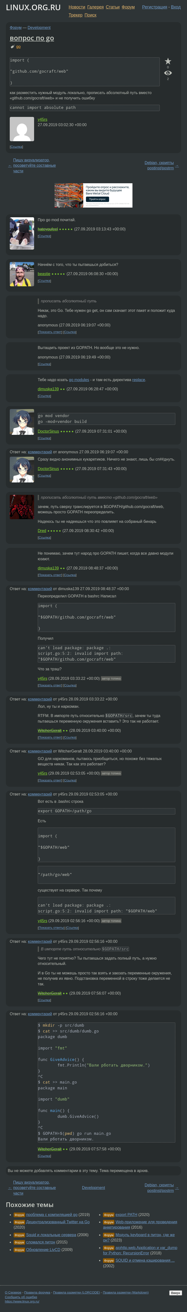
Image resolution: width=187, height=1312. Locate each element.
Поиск (90, 15)
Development (39, 28)
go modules (79, 380)
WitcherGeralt (50, 730)
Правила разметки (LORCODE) (76, 1292)
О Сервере (13, 1292)
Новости (77, 7)
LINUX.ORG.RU (33, 7)
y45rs (42, 119)
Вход (176, 7)
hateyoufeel (48, 229)
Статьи (113, 7)
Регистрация (154, 7)
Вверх (175, 1293)
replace (138, 380)
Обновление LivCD (43, 1250)
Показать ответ (50, 332)
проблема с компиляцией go (51, 1215)
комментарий (40, 452)
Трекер (76, 15)
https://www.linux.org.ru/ (22, 1301)
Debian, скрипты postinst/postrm (159, 165)
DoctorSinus (48, 431)
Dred (42, 531)
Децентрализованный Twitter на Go (58, 1222)
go (18, 46)
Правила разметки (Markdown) (126, 1292)
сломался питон (40, 1242)
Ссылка (16, 147)
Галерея (95, 7)
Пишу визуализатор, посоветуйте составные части (34, 165)
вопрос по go (32, 37)
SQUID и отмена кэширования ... (145, 1260)
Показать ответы (51, 928)
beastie (44, 274)
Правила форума (37, 1292)
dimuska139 (48, 389)
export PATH (126, 1215)
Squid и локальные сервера (51, 1235)
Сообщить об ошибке (21, 1297)
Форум (128, 7)
